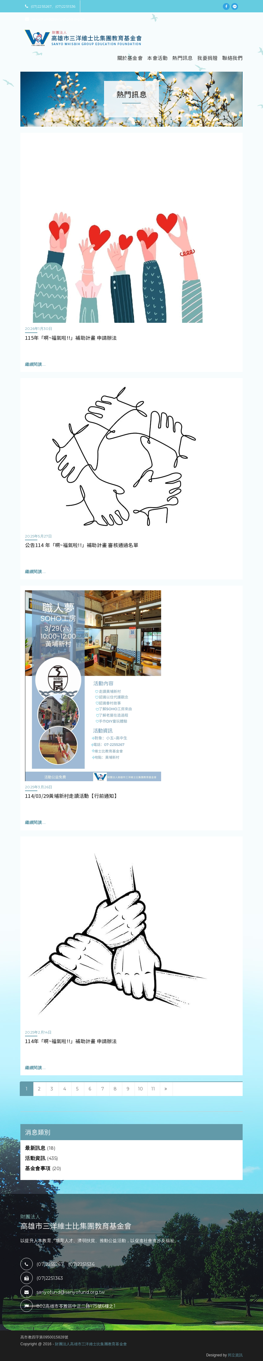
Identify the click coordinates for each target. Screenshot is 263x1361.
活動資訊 (41, 1158)
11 (153, 1089)
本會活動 (157, 57)
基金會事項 (43, 1168)
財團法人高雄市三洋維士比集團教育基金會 (91, 1344)
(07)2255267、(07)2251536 (50, 6)
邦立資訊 (235, 1355)
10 (140, 1089)
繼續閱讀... (35, 364)
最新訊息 (40, 1148)
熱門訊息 (182, 57)
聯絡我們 (232, 57)
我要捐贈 (207, 57)
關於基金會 (130, 57)
